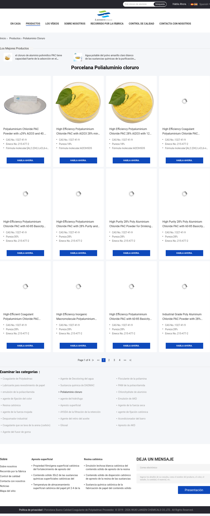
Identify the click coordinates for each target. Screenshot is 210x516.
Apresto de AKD (126, 425)
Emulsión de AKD (127, 398)
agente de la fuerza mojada (17, 412)
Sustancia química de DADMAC (77, 385)
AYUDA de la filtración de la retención (80, 412)
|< (93, 360)
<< (98, 360)
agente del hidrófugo (71, 398)
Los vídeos (52, 23)
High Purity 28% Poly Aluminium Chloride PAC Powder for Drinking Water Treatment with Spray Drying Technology (130, 224)
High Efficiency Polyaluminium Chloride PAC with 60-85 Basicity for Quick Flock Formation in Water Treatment (130, 317)
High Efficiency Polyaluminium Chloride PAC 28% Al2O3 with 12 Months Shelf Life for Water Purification (129, 131)
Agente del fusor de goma (17, 432)
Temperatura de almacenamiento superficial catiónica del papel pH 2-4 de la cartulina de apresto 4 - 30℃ (56, 487)
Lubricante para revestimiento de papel (24, 385)
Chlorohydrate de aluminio (132, 392)
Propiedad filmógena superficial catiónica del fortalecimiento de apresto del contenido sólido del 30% (56, 468)
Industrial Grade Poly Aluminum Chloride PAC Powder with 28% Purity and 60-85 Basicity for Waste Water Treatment (184, 317)
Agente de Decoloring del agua (77, 378)
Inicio (3, 38)
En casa (15, 23)
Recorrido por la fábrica (107, 23)
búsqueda (160, 4)
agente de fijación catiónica (133, 412)
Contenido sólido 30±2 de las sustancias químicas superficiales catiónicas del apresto (55, 477)
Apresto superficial (70, 405)
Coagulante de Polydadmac (18, 378)
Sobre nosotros (74, 23)
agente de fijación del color (17, 398)
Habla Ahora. (180, 4)
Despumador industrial (15, 418)
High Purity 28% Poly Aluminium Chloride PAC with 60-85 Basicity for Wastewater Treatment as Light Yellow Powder (183, 224)
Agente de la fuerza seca (131, 405)
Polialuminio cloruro (71, 392)
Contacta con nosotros (175, 23)
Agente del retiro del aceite (74, 418)
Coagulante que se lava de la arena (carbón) (26, 425)
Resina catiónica (12, 405)
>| (130, 360)
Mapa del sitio (8, 491)
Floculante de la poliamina (132, 378)
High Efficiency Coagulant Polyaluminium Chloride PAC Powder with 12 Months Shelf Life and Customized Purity (183, 131)
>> (125, 360)
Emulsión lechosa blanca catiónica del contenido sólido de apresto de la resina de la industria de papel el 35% (108, 468)
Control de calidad (141, 23)
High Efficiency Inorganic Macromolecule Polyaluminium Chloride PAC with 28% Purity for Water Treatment (76, 317)
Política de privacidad (30, 509)
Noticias (4, 486)
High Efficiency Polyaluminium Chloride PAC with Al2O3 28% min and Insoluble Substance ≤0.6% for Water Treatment (77, 131)
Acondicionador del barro (132, 418)
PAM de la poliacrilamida (131, 385)
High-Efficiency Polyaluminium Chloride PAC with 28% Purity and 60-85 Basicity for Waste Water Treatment (77, 224)
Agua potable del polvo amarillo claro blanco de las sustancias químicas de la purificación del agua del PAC (109, 58)
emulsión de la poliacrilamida (18, 392)
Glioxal (64, 425)
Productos (33, 23)
